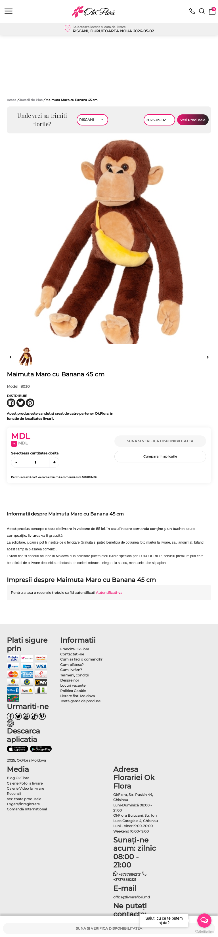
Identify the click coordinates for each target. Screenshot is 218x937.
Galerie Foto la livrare (25, 783)
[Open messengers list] (204, 920)
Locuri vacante (72, 685)
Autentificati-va (109, 592)
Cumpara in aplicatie (160, 456)
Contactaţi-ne (72, 654)
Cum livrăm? (71, 670)
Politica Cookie (73, 691)
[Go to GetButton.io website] (204, 931)
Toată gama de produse (80, 701)
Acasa (11, 100)
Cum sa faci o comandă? (81, 659)
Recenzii (14, 793)
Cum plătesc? (72, 665)
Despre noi (69, 680)
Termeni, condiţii (74, 675)
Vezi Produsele (192, 120)
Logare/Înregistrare (23, 804)
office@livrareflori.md (131, 897)
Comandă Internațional (27, 809)
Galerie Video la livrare (25, 788)
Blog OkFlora (18, 778)
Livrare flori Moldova (77, 696)
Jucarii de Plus (31, 100)
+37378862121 (127, 874)
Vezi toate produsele (24, 799)
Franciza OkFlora (74, 649)
